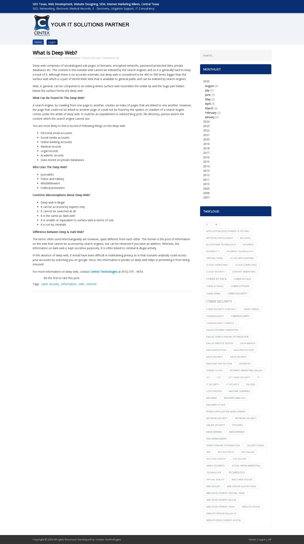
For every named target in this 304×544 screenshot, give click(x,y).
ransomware (214, 431)
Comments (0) (111, 58)
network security (217, 418)
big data (245, 237)
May (208, 99)
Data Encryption (216, 350)
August (209, 86)
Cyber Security (91, 58)
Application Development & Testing (227, 231)
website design (251, 506)
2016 (206, 157)
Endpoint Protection (219, 363)
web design (213, 486)
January (210, 117)
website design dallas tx (221, 513)
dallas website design (219, 343)
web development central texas (225, 493)
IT (207, 224)
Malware (211, 397)
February (210, 113)
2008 (206, 193)
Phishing (237, 425)
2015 (206, 162)
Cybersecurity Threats (220, 323)
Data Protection (244, 350)
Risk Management (216, 438)
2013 (206, 171)
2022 (206, 130)
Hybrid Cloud (214, 370)
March (209, 108)
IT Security (232, 384)
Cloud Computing (246, 264)
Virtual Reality (215, 479)
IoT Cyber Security (239, 377)
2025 (235, 99)
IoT (219, 377)
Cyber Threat (251, 309)
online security (215, 425)
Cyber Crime (213, 293)
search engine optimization (223, 445)
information (69, 284)
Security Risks (255, 445)
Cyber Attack (216, 279)
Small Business (215, 465)
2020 (206, 139)
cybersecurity (215, 316)
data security (214, 356)
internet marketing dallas (246, 370)
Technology (237, 472)
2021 (206, 135)
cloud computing (217, 264)
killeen (250, 384)
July (207, 90)
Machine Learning (239, 391)
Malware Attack (216, 404)
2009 (206, 189)
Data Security (238, 356)
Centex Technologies (108, 539)
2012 (206, 175)
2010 (206, 184)
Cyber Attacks (240, 286)
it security (212, 384)
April (208, 104)
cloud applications (242, 258)
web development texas (220, 506)
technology (213, 472)
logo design (214, 391)
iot (208, 377)
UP (270, 539)
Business (248, 244)
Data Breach (247, 343)
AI (216, 224)
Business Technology (240, 251)
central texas (214, 258)
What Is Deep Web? (55, 52)
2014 (206, 166)
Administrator (72, 58)
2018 (206, 148)
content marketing (244, 271)
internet (92, 284)
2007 (206, 197)
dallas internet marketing (222, 329)
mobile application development (226, 411)
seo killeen (239, 458)
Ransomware (236, 431)
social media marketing (246, 465)
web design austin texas (241, 486)
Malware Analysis (234, 397)
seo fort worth (216, 458)
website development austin (223, 520)
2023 (206, 126)
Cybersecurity (240, 316)
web (82, 284)
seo (208, 451)
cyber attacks (215, 286)
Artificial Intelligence (219, 237)
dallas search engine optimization (227, 336)
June (208, 95)
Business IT (213, 251)
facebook (245, 363)
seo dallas (247, 451)
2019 (206, 144)
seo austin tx (226, 451)
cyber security (50, 284)
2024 (206, 121)
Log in (52, 42)
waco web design (242, 479)
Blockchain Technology (221, 244)
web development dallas (221, 499)
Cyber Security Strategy (221, 309)
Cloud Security (215, 271)
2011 (206, 180)
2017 (206, 153)
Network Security (246, 418)
